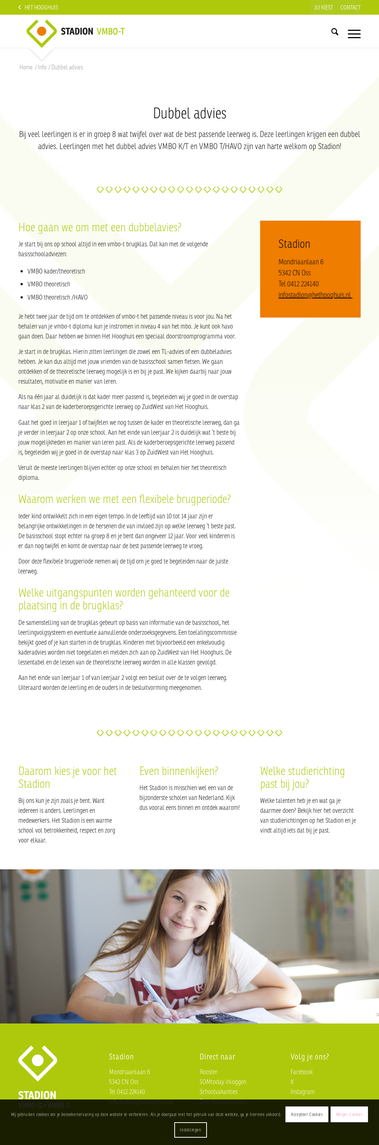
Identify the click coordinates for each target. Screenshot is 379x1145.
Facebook (302, 1071)
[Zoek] (334, 31)
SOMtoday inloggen (223, 1081)
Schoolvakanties (218, 1091)
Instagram (303, 1091)
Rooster (209, 1071)
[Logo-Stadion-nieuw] (88, 31)
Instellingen (190, 1130)
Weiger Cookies (349, 1114)
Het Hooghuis (41, 7)
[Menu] (352, 31)
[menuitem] (323, 7)
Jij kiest (323, 7)
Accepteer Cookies (306, 1114)
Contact (350, 7)
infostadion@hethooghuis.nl (315, 295)
